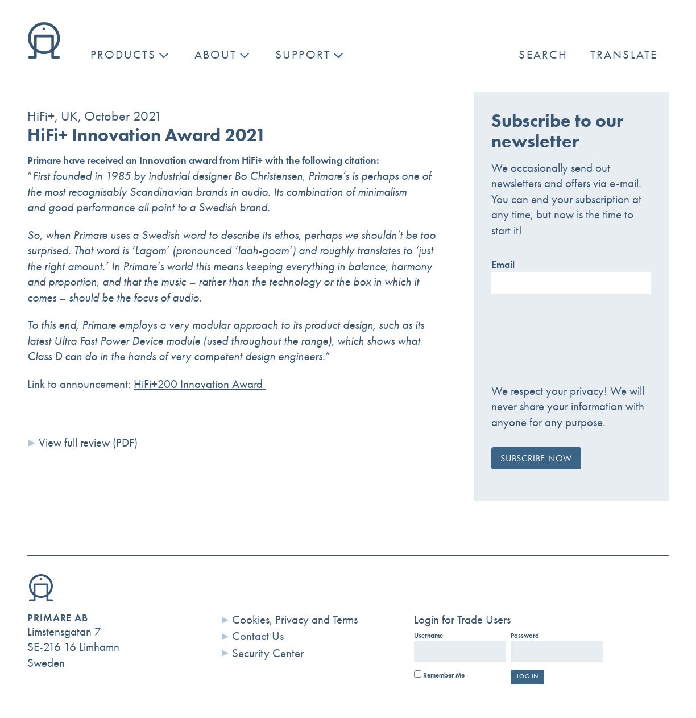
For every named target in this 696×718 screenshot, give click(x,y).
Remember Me (439, 675)
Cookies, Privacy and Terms (295, 619)
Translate (623, 54)
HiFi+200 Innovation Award (200, 384)
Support (302, 54)
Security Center (268, 653)
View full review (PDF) (88, 442)
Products (123, 54)
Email (503, 264)
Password (525, 635)
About (215, 54)
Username (428, 635)
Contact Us (258, 636)
